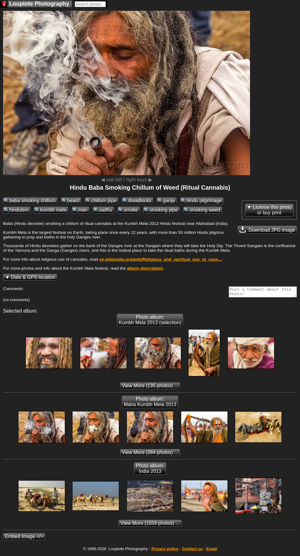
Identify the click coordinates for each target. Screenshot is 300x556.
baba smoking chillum (32, 200)
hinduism (18, 210)
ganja (169, 200)
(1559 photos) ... (149, 525)
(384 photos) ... (150, 454)
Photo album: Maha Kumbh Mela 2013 (150, 403)
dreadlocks (139, 200)
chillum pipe (103, 200)
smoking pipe (163, 210)
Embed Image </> (24, 538)
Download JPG (267, 229)
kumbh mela (53, 210)
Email (211, 550)
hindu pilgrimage (204, 200)
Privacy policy (164, 550)
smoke (131, 210)
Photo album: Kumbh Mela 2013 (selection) (150, 321)
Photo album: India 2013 (150, 470)
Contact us (192, 550)
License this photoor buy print (272, 209)
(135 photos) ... (150, 387)
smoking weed (205, 210)
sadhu (105, 210)
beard (73, 200)
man (82, 210)
